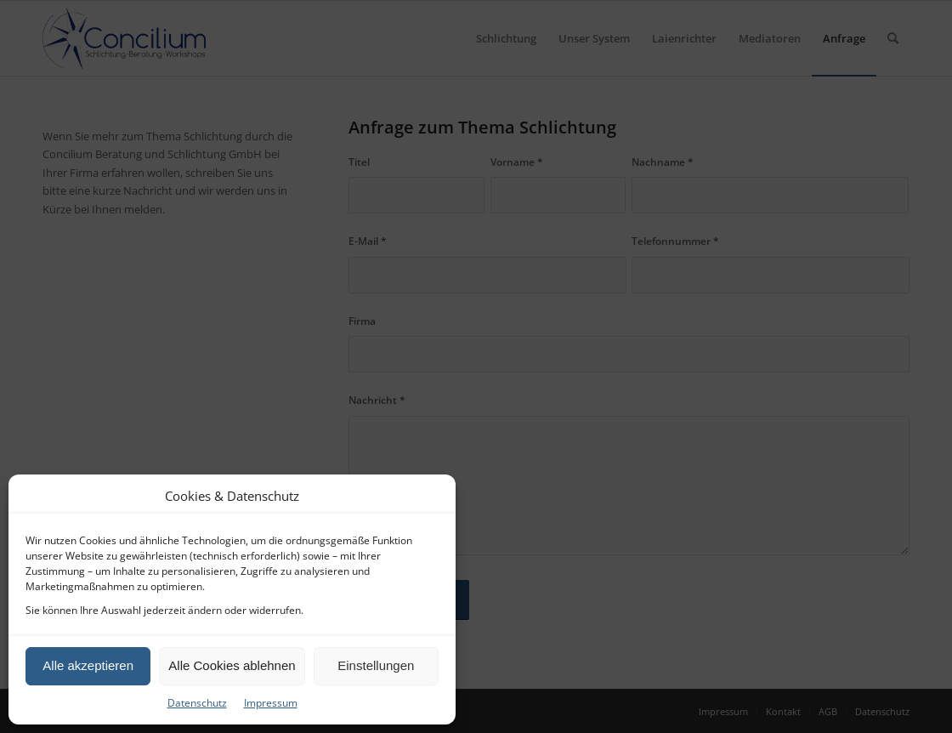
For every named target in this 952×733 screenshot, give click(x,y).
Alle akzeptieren (87, 665)
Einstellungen (375, 665)
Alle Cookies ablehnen (231, 665)
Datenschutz (197, 703)
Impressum (271, 703)
